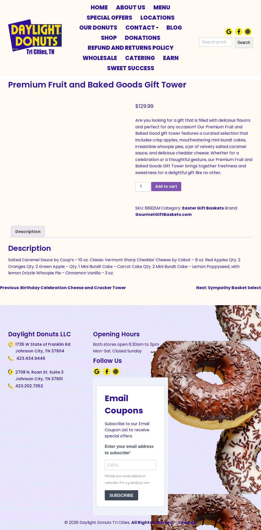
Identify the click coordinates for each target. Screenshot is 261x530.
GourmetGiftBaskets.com (163, 214)
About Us (130, 7)
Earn (171, 58)
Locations (157, 18)
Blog (174, 27)
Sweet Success (130, 68)
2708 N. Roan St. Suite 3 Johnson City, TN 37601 (39, 375)
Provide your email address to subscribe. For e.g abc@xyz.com (127, 479)
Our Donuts (98, 27)
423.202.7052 (29, 386)
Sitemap (187, 522)
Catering (140, 58)
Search (244, 42)
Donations (142, 38)
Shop (109, 38)
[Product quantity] (142, 186)
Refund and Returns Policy (131, 48)
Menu (161, 7)
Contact (141, 27)
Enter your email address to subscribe (129, 449)
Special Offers (109, 18)
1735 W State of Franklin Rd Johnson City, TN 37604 (42, 347)
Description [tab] (28, 232)
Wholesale (100, 58)
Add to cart (166, 186)
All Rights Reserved (152, 522)
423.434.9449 (30, 358)
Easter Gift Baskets (203, 208)
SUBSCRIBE (121, 495)
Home (99, 7)
